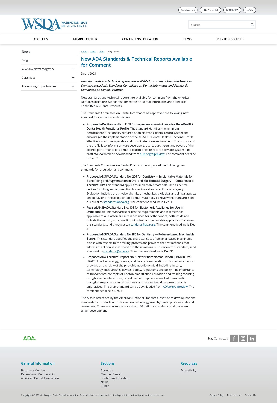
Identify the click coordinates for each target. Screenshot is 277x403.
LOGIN (249, 9)
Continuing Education (140, 39)
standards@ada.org (116, 202)
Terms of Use (234, 395)
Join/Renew (232, 9)
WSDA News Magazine (40, 69)
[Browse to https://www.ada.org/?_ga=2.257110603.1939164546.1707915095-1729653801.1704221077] (29, 338)
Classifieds (29, 78)
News (187, 39)
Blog (25, 60)
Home (84, 51)
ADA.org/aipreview (152, 154)
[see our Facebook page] (234, 338)
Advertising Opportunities (39, 86)
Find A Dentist (210, 9)
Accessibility (188, 370)
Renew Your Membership (38, 374)
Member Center (85, 39)
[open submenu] (73, 69)
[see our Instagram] (243, 338)
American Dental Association (40, 378)
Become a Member (33, 370)
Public (105, 386)
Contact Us (188, 9)
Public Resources (230, 39)
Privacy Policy (216, 395)
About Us (41, 39)
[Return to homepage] (55, 24)
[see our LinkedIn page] (252, 338)
